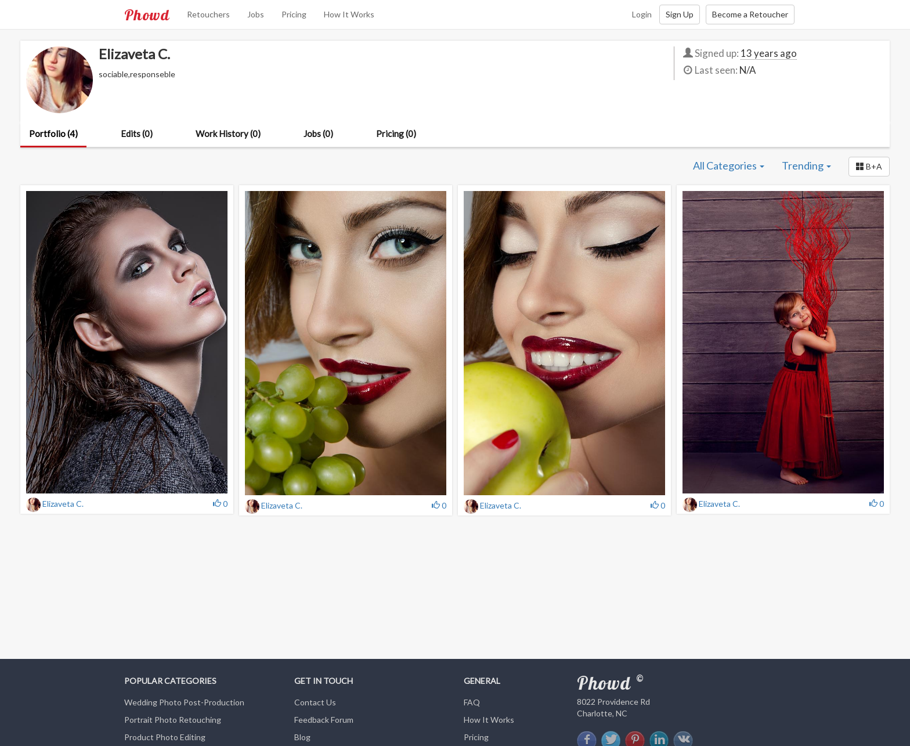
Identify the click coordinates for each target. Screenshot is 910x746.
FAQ (472, 702)
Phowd (146, 14)
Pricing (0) (396, 133)
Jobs (255, 14)
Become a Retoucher (750, 14)
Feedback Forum (323, 720)
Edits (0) (137, 133)
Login (642, 14)
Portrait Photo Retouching (172, 720)
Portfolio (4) (53, 133)
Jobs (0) (318, 133)
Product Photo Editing (164, 737)
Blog (302, 737)
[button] (869, 166)
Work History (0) (228, 133)
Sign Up (680, 14)
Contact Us (315, 702)
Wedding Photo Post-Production (184, 702)
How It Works (349, 14)
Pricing (293, 14)
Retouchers (208, 14)
